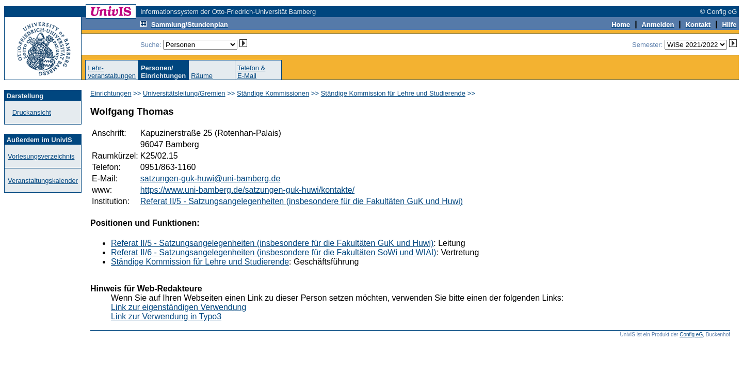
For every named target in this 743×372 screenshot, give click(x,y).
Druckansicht (31, 112)
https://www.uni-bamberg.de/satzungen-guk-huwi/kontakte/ (247, 189)
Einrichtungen (111, 93)
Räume (202, 76)
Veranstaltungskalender (43, 180)
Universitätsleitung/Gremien (184, 93)
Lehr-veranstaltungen (112, 72)
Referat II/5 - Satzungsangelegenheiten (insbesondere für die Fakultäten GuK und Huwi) (301, 201)
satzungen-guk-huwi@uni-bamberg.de (210, 178)
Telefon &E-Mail (251, 72)
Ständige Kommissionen (273, 93)
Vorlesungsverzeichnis (41, 156)
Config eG (691, 334)
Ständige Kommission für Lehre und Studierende (393, 93)
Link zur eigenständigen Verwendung (178, 307)
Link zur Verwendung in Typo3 (166, 316)
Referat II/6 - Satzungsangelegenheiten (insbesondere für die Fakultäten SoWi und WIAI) (274, 252)
